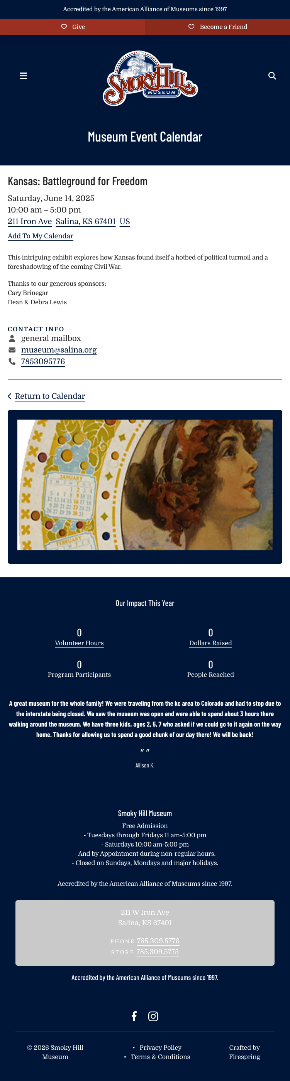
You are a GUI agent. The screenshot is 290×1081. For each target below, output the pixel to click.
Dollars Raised (210, 643)
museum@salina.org (59, 350)
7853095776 (43, 361)
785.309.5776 (158, 941)
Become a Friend (218, 27)
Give (72, 27)
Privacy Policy (161, 1047)
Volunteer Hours (79, 643)
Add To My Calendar (40, 236)
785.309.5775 (157, 952)
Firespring (244, 1057)
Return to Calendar (50, 396)
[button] (23, 76)
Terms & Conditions (160, 1057)
